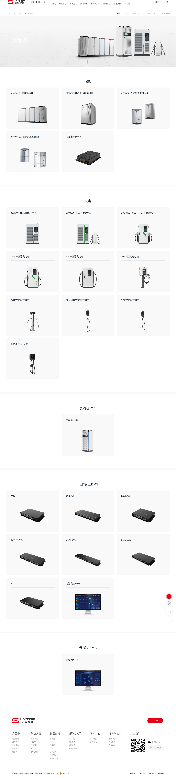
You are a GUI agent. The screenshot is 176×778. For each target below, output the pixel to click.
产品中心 (61, 5)
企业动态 (93, 739)
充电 (126, 13)
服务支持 (118, 5)
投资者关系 (95, 5)
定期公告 (72, 745)
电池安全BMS (151, 13)
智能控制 (15, 739)
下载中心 (112, 739)
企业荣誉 (53, 755)
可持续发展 (54, 758)
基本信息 (72, 739)
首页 (52, 5)
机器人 (14, 752)
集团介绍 (83, 5)
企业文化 (53, 749)
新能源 (14, 748)
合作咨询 (112, 745)
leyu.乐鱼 (53, 742)
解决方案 (72, 5)
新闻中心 (107, 5)
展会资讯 (93, 742)
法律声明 (142, 773)
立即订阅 (155, 720)
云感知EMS (166, 13)
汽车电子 (15, 742)
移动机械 (34, 739)
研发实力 (53, 752)
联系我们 (133, 773)
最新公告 (53, 739)
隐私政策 (152, 773)
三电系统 (15, 745)
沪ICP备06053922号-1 (51, 773)
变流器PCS (137, 13)
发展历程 (53, 745)
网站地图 (161, 773)
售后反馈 (112, 742)
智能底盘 (34, 752)
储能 (118, 13)
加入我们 (129, 5)
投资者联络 (73, 748)
